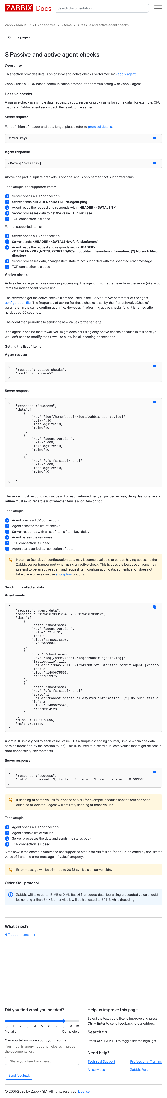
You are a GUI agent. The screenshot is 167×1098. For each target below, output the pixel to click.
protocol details (100, 127)
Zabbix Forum (140, 1070)
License (84, 1091)
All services (96, 1070)
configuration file (18, 304)
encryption (64, 598)
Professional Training (146, 1061)
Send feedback (19, 1075)
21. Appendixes (44, 25)
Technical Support (101, 1061)
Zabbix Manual (16, 25)
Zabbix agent (126, 74)
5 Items (66, 25)
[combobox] (102, 8)
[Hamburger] (158, 8)
